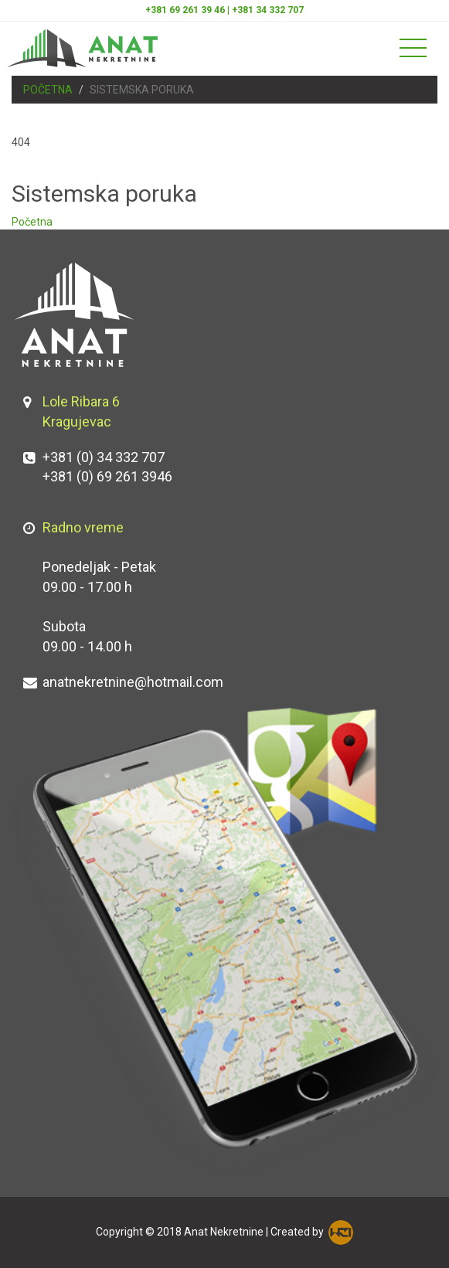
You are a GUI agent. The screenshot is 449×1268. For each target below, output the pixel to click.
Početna (48, 89)
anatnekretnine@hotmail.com (133, 682)
